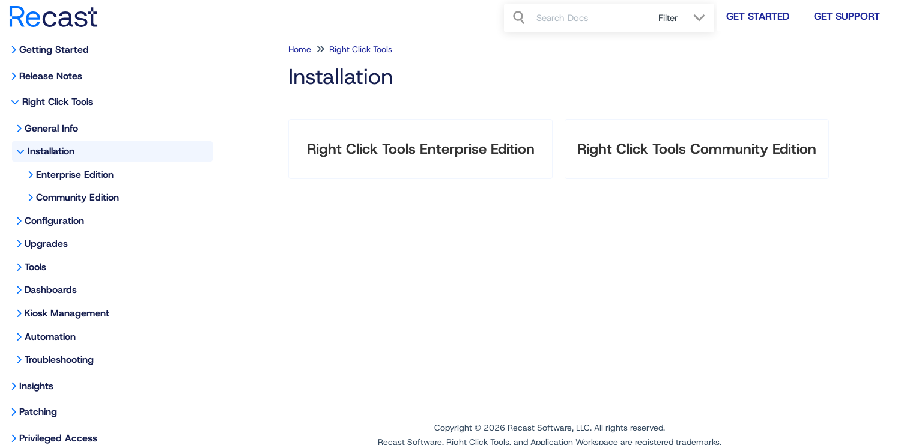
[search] (590, 18)
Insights (36, 386)
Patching (38, 411)
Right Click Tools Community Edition (696, 149)
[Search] (520, 18)
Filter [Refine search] (669, 18)
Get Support (847, 16)
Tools (35, 267)
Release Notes (50, 76)
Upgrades (46, 243)
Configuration (54, 220)
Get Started (758, 16)
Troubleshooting (59, 359)
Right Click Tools (57, 101)
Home (299, 49)
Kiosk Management (67, 313)
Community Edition (77, 197)
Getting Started (54, 49)
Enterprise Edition (75, 174)
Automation (50, 336)
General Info (51, 128)
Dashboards (51, 289)
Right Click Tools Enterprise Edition (421, 149)
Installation (51, 151)
